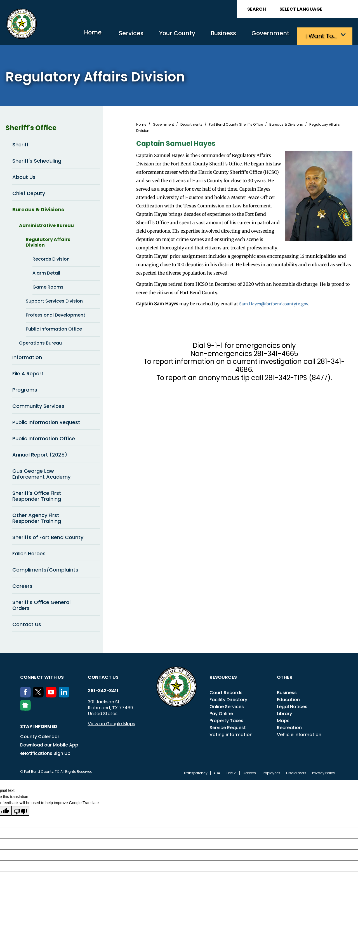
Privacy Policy (323, 772)
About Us (56, 176)
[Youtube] (52, 694)
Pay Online (221, 712)
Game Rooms (47, 286)
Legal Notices (292, 705)
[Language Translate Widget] (316, 9)
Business (218, 35)
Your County (168, 35)
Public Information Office (54, 328)
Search (256, 9)
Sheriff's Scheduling (36, 159)
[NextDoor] (26, 708)
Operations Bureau (59, 342)
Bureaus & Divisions (56, 208)
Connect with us (42, 676)
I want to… (321, 35)
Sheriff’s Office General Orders (41, 604)
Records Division (51, 258)
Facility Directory (228, 698)
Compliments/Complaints (45, 568)
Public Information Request (46, 421)
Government (268, 35)
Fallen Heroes (29, 552)
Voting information (231, 733)
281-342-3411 (103, 689)
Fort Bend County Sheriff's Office (236, 123)
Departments (191, 123)
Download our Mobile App (49, 744)
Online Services (226, 705)
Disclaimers (296, 772)
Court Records (225, 691)
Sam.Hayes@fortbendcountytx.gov (276, 302)
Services (119, 35)
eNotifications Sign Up (45, 752)
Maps (283, 719)
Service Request (227, 726)
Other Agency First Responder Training (36, 517)
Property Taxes (226, 719)
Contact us (103, 676)
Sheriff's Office (53, 127)
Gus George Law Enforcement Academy (56, 472)
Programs (56, 388)
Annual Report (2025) (56, 453)
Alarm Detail (46, 272)
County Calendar (39, 735)
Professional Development (63, 314)
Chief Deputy (56, 192)
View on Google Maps (111, 722)
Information (56, 356)
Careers (56, 584)
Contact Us (26, 623)
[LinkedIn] (65, 694)
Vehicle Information (299, 733)
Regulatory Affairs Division (63, 240)
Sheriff (20, 143)
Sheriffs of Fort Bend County (47, 536)
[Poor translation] (20, 809)
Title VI (231, 772)
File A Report (56, 372)
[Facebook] (26, 694)
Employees (271, 772)
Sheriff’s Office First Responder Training (36, 494)
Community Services (56, 405)
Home (77, 34)
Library (284, 712)
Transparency (195, 772)
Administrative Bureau (59, 224)
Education (288, 698)
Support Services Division (63, 300)
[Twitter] (39, 694)
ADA (216, 772)
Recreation (289, 726)
